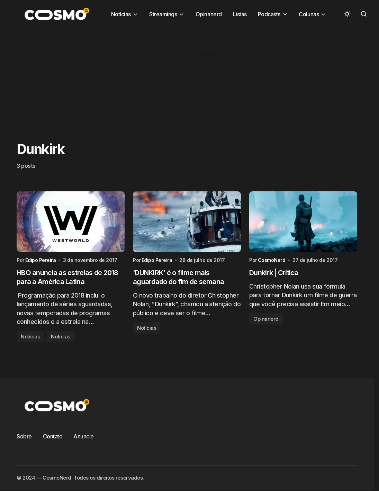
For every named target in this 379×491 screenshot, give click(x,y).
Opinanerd (266, 319)
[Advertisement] (189, 76)
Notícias (30, 336)
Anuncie (83, 436)
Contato (53, 436)
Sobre (24, 436)
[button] (347, 14)
